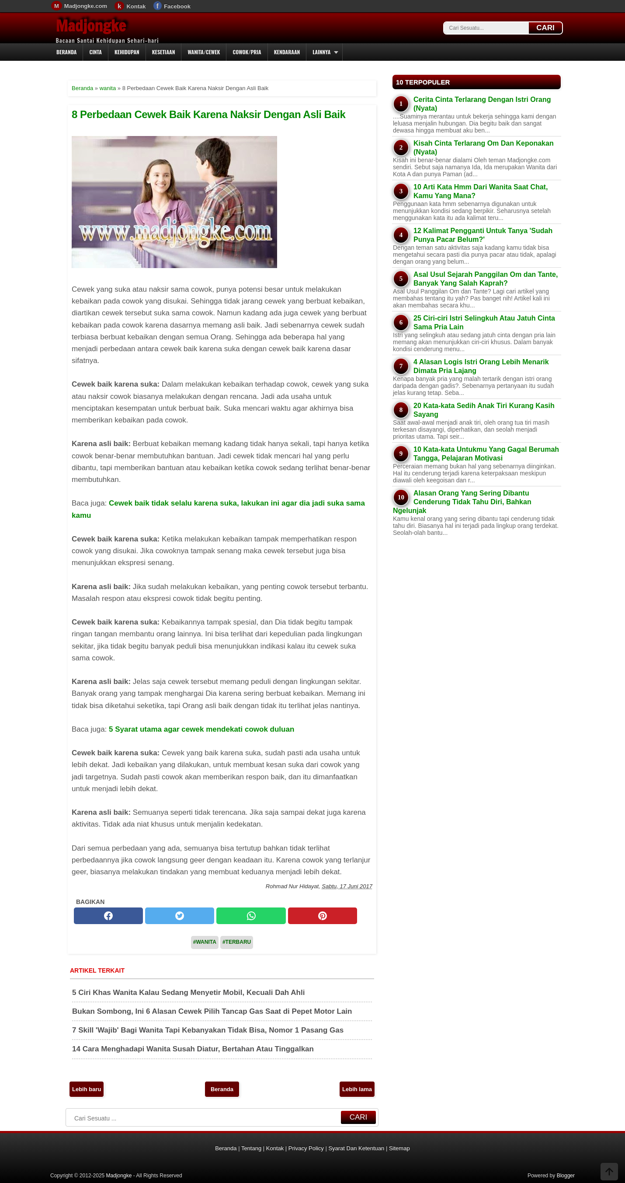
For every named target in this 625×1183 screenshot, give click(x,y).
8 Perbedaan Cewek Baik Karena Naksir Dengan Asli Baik (208, 114)
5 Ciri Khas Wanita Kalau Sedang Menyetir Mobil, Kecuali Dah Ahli (188, 992)
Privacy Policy (306, 1148)
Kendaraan (287, 52)
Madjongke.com (85, 6)
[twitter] (179, 915)
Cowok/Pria (247, 52)
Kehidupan (127, 52)
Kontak (136, 6)
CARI (545, 28)
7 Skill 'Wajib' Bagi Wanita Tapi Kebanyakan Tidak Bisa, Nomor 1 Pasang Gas (208, 1030)
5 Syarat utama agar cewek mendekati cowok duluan (201, 729)
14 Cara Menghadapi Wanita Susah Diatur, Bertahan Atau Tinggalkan (193, 1049)
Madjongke (91, 26)
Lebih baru (86, 1089)
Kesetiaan (163, 52)
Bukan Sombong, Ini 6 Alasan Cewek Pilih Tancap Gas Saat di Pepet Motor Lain (212, 1011)
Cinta (95, 52)
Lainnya (321, 52)
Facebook (177, 6)
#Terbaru (236, 942)
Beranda (66, 52)
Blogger (566, 1176)
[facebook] (108, 915)
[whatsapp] (250, 915)
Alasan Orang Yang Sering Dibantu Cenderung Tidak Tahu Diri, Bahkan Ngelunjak (462, 501)
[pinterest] (322, 915)
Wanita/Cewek (204, 52)
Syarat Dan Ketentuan (356, 1148)
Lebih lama (357, 1089)
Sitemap (399, 1148)
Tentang (251, 1148)
